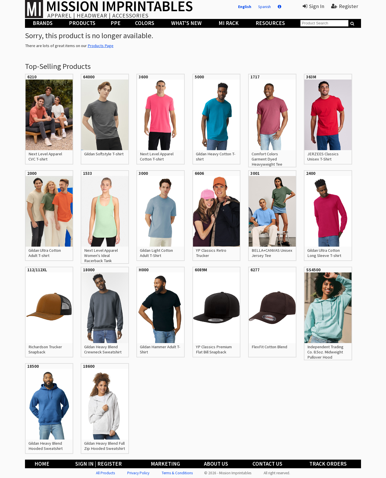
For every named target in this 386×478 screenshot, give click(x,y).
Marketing (165, 463)
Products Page (100, 45)
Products (82, 23)
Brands (43, 23)
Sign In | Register (98, 463)
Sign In (313, 6)
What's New (186, 23)
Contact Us (267, 463)
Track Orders (328, 463)
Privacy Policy (138, 473)
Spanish (264, 6)
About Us (216, 463)
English (244, 6)
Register (344, 6)
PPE (116, 23)
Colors (144, 23)
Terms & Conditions (177, 473)
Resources (270, 23)
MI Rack (229, 23)
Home (41, 463)
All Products (105, 473)
